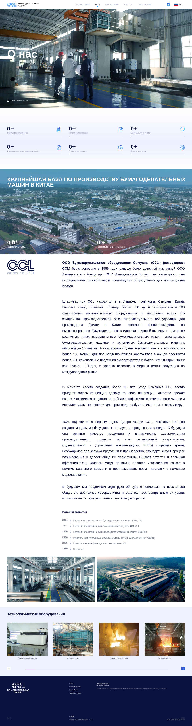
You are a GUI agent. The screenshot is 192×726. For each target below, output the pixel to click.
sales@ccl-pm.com (103, 686)
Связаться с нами (144, 4)
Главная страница (83, 4)
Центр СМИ (128, 4)
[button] (9, 668)
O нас (97, 4)
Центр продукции (111, 4)
